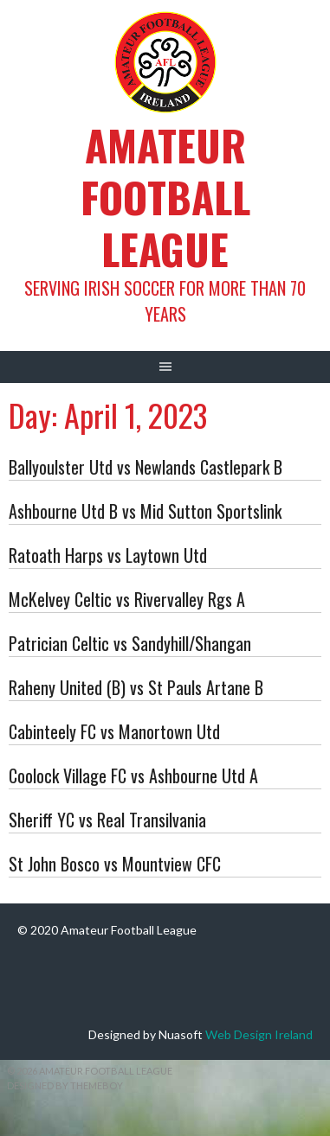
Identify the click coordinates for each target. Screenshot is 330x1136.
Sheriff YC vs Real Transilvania (107, 820)
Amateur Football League (165, 196)
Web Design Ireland (259, 1034)
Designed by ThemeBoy (65, 1085)
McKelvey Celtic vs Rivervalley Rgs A (127, 599)
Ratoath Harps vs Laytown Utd (108, 555)
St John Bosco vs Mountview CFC (115, 864)
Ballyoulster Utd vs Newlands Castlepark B (145, 467)
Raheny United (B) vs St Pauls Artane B (136, 687)
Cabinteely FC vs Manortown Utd (114, 731)
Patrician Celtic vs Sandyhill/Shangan (130, 643)
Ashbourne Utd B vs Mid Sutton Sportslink (145, 511)
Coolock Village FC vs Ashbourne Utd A (133, 775)
